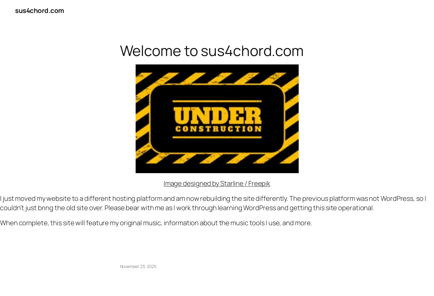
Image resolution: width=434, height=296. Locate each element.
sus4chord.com (39, 10)
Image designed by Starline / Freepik (217, 183)
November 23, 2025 (138, 266)
